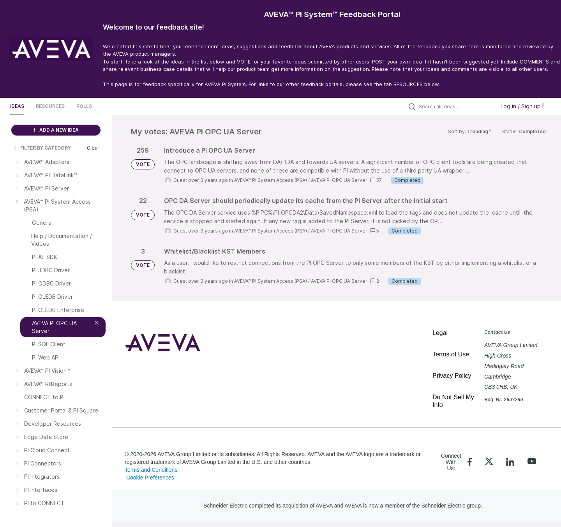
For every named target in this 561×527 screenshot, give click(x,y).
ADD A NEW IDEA (56, 130)
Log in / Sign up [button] (522, 106)
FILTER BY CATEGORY (41, 148)
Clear (93, 148)
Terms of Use (450, 354)
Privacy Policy (451, 375)
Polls (84, 106)
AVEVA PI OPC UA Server (339, 180)
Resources (50, 106)
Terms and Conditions (151, 470)
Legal (440, 333)
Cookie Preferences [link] (150, 477)
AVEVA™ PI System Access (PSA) (270, 180)
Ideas (17, 106)
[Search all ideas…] (455, 106)
